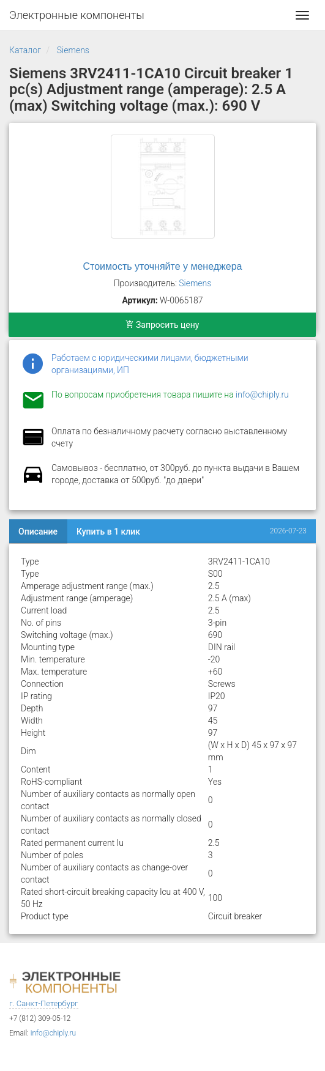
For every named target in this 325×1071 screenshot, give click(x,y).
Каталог (25, 50)
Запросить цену (162, 325)
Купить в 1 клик (108, 531)
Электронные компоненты (76, 15)
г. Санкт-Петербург (43, 1003)
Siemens (73, 50)
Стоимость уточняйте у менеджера (162, 266)
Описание (38, 531)
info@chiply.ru (262, 394)
